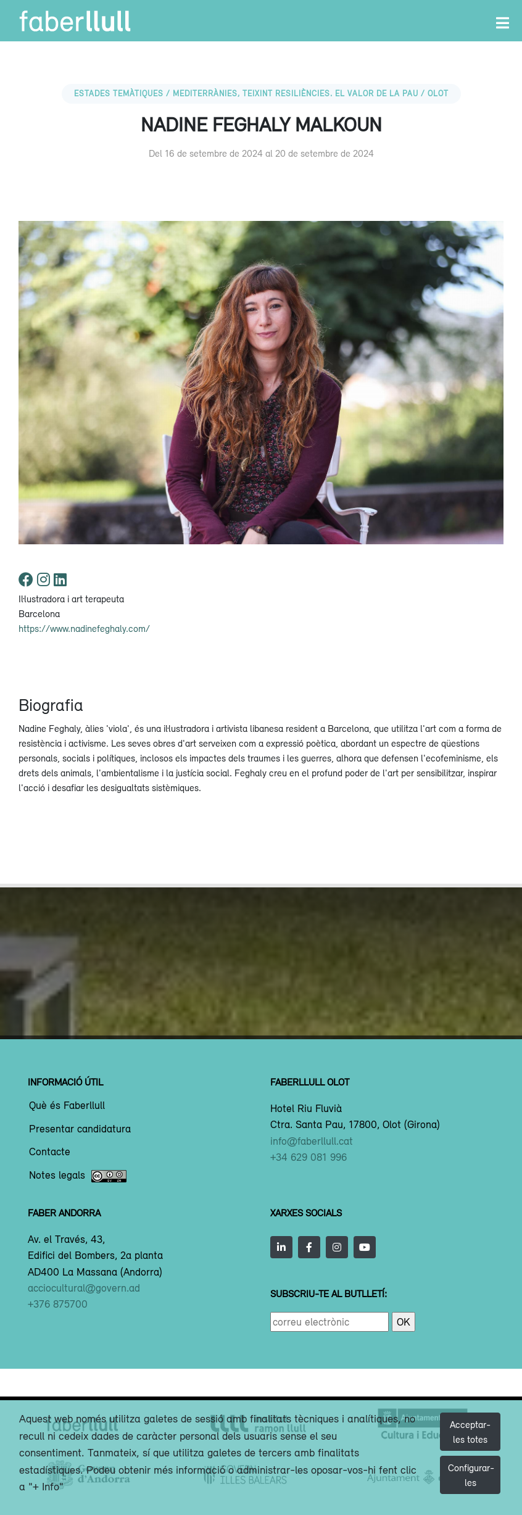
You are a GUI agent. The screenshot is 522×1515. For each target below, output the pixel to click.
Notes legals (77, 1176)
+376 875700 (58, 1304)
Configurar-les (471, 1475)
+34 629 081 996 (308, 1157)
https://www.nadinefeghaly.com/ (84, 628)
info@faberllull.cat (311, 1141)
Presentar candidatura (80, 1129)
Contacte (49, 1152)
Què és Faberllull (67, 1105)
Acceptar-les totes (470, 1432)
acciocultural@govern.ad (84, 1288)
